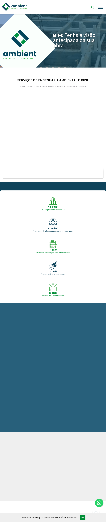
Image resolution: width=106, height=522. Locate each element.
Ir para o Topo (96, 512)
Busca (92, 7)
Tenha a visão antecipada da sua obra (74, 40)
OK (82, 517)
